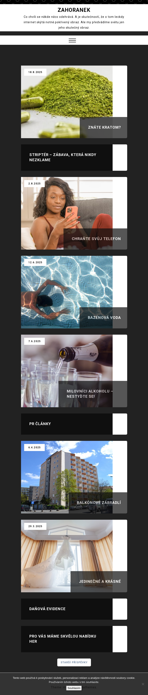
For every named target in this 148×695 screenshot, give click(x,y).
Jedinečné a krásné (100, 581)
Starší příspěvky (74, 662)
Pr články (40, 424)
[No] (143, 684)
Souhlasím (74, 688)
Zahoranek (74, 10)
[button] (72, 41)
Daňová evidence (47, 609)
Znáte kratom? (104, 127)
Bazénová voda (104, 317)
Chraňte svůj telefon (96, 239)
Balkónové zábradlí (99, 502)
